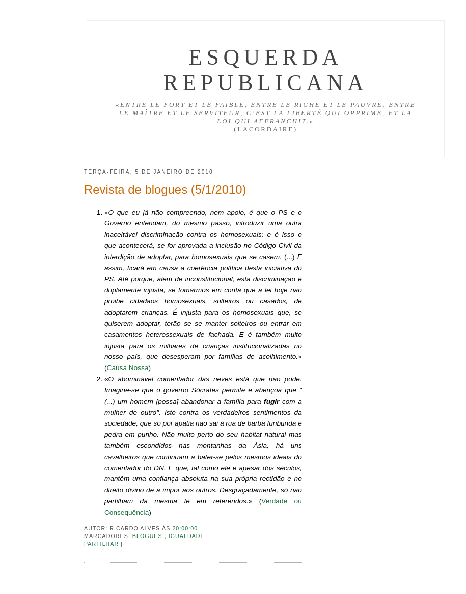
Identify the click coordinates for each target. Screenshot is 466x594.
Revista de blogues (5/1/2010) (165, 189)
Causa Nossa (128, 368)
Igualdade (187, 536)
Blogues (148, 536)
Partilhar (102, 544)
